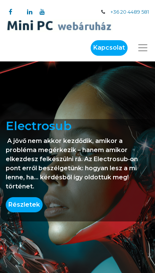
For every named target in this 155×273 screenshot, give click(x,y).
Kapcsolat (109, 47)
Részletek (24, 204)
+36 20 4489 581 (129, 12)
